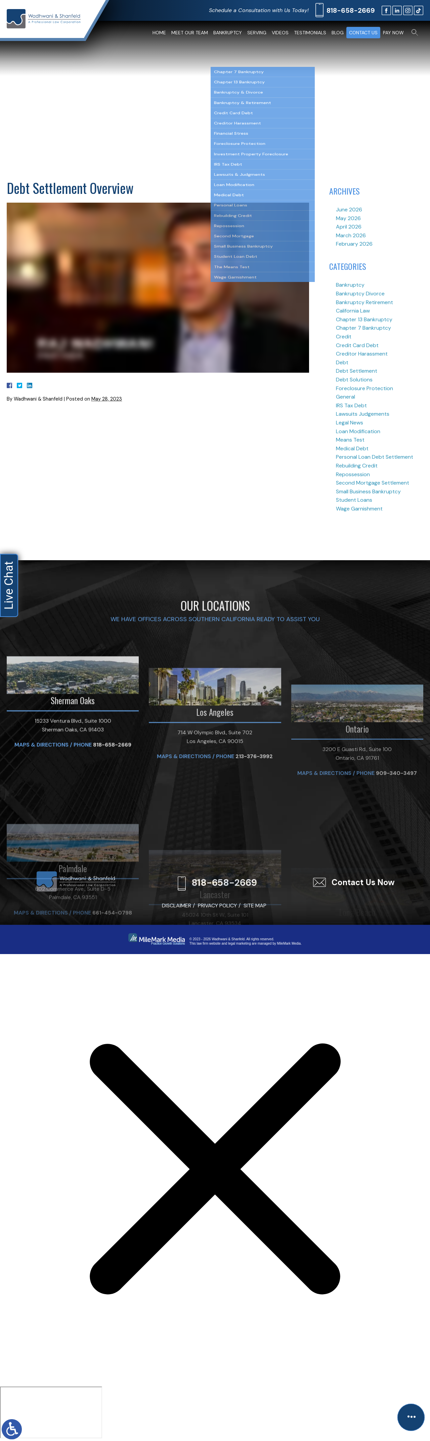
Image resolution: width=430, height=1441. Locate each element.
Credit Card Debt (357, 345)
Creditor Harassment (362, 353)
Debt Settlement (356, 370)
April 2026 (348, 226)
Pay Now (393, 33)
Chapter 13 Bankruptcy (364, 319)
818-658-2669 (351, 10)
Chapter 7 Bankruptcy (363, 327)
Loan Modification (358, 431)
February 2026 (354, 243)
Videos (280, 33)
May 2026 (348, 218)
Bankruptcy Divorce (360, 293)
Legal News (349, 422)
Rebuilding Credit (357, 465)
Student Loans (354, 499)
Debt (342, 362)
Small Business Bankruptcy (368, 491)
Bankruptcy (227, 33)
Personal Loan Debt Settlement (374, 456)
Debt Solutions (354, 379)
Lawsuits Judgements (362, 413)
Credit (343, 336)
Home (159, 33)
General (345, 396)
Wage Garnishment (359, 508)
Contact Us (363, 33)
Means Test (350, 439)
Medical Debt (352, 448)
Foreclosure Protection (364, 388)
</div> (51, 1412)
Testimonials (310, 33)
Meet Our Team (189, 33)
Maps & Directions (41, 837)
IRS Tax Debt (351, 405)
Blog (338, 33)
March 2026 (351, 235)
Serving (256, 33)
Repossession (353, 474)
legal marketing (239, 943)
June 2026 (349, 209)
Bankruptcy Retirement (364, 302)
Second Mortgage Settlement (372, 482)
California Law (353, 310)
